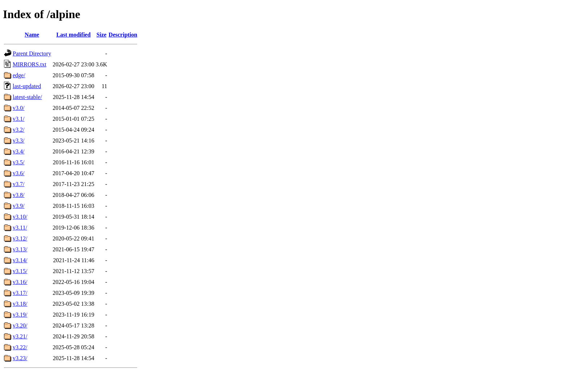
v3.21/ (20, 336)
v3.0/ (18, 108)
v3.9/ (18, 206)
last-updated (27, 86)
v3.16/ (20, 282)
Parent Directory (32, 53)
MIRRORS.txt (29, 64)
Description (123, 35)
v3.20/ (20, 325)
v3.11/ (20, 227)
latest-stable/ (27, 97)
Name (32, 35)
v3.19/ (20, 315)
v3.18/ (20, 304)
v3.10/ (20, 217)
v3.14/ (20, 260)
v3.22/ (20, 347)
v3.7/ (18, 184)
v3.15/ (20, 271)
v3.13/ (20, 249)
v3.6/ (18, 173)
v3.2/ (18, 130)
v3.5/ (18, 162)
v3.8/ (18, 195)
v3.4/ (18, 151)
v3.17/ (20, 293)
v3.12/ (20, 238)
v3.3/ (18, 140)
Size (101, 35)
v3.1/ (18, 119)
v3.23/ (20, 358)
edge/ (19, 75)
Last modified (73, 35)
